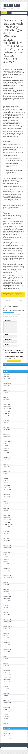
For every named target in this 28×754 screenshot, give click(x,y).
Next (22, 300)
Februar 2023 (7, 457)
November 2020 (7, 519)
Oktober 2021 (7, 494)
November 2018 (7, 575)
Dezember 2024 (7, 406)
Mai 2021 (6, 506)
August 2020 (7, 526)
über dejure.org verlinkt (8, 312)
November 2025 (7, 383)
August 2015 (7, 656)
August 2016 (7, 628)
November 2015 (7, 649)
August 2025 (7, 390)
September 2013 (8, 709)
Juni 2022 (6, 476)
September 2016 (8, 626)
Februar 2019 (7, 568)
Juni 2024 (6, 420)
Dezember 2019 (7, 545)
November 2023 (7, 436)
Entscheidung (6, 244)
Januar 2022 (7, 487)
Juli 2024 (6, 418)
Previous (6, 300)
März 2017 (6, 612)
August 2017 (7, 600)
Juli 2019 (6, 556)
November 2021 (7, 492)
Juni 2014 (6, 688)
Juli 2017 (6, 603)
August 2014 (7, 684)
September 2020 (8, 524)
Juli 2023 (6, 445)
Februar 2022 (7, 485)
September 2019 (8, 552)
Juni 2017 (6, 605)
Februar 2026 (7, 378)
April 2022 (6, 480)
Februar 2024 (7, 429)
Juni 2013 (6, 716)
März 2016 (6, 640)
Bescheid (7, 69)
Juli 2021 (6, 501)
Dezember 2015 (7, 647)
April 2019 (6, 563)
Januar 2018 (7, 593)
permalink (21, 296)
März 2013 (6, 723)
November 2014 (7, 677)
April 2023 (6, 452)
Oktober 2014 (7, 679)
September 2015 (8, 654)
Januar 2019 (7, 570)
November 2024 (7, 408)
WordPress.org (7, 738)
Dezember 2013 (7, 702)
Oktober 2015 (7, 651)
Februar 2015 (7, 670)
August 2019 (7, 554)
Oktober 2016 (7, 624)
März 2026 (6, 376)
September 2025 (8, 388)
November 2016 (7, 621)
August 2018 (7, 580)
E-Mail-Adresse (9, 339)
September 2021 (8, 496)
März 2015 (6, 667)
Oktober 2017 (7, 598)
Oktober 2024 (7, 411)
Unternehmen (4, 296)
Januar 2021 (7, 515)
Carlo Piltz (20, 64)
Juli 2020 (6, 529)
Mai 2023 (6, 450)
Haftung (18, 294)
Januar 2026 (7, 381)
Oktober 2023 (7, 438)
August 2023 (7, 443)
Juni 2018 (6, 584)
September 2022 (8, 469)
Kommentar (8, 320)
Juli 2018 (6, 582)
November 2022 (7, 464)
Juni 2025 (6, 392)
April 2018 (6, 589)
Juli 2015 (6, 658)
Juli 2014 (6, 686)
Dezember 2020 (7, 517)
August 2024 (7, 415)
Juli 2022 (6, 473)
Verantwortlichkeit (10, 296)
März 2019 (6, 566)
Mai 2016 (6, 635)
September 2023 (8, 441)
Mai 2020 (6, 533)
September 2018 (8, 577)
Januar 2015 (7, 672)
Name (7, 334)
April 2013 (6, 721)
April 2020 (6, 536)
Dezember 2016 (7, 619)
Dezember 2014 (7, 674)
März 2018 (6, 591)
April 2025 (6, 397)
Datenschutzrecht (13, 294)
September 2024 (8, 413)
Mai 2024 (6, 422)
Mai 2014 (6, 691)
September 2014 (8, 681)
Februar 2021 (7, 513)
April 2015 (6, 665)
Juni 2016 (6, 633)
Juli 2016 (6, 630)
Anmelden (6, 731)
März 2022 (6, 482)
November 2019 (7, 547)
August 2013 (7, 711)
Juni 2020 (6, 531)
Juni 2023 (6, 448)
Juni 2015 (6, 661)
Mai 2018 (6, 587)
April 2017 (6, 610)
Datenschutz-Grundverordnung (16, 293)
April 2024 (6, 425)
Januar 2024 (7, 432)
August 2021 (7, 499)
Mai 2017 (6, 607)
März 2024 (6, 427)
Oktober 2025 (7, 385)
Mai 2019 (6, 561)
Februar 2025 (7, 401)
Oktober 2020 (7, 522)
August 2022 (7, 471)
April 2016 (6, 637)
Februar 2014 (7, 698)
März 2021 (6, 510)
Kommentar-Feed (8, 735)
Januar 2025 (7, 404)
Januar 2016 (7, 644)
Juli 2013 (6, 714)
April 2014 (6, 693)
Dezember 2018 (7, 573)
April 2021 (6, 508)
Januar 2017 (7, 617)
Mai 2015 (6, 663)
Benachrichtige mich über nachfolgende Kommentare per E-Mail (14, 357)
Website (7, 344)
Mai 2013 (6, 718)
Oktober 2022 (7, 466)
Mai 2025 (6, 395)
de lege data (11, 5)
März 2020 (6, 538)
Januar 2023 (7, 459)
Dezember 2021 (7, 489)
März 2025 (6, 399)
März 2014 (6, 695)
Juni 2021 (6, 503)
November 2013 (7, 704)
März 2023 (6, 455)
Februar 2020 (7, 540)
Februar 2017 (7, 614)
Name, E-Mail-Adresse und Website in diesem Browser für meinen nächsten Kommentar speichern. (15, 352)
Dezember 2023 (7, 434)
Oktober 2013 (7, 707)
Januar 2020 (7, 543)
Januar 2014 (7, 700)
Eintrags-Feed (7, 733)
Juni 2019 (6, 559)
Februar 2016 (7, 642)
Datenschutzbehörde (5, 294)
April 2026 (6, 374)
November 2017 (7, 596)
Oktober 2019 (7, 550)
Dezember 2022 (7, 462)
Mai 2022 (6, 478)
